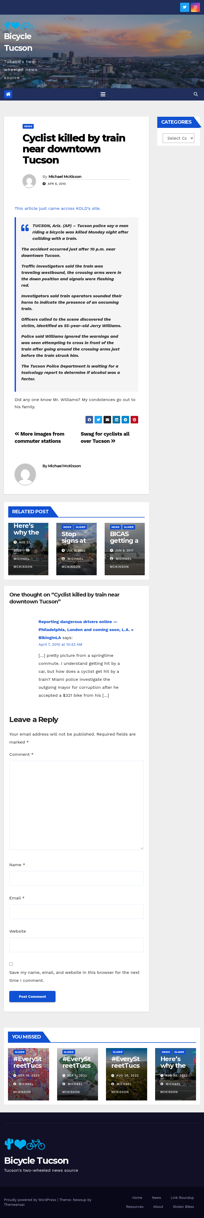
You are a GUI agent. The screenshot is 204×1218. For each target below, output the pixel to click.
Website (17, 931)
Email (17, 897)
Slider (80, 526)
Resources (134, 1207)
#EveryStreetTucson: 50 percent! (27, 1069)
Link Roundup (182, 1198)
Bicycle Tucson (36, 1160)
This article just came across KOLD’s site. (58, 208)
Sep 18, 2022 (29, 1075)
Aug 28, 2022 (127, 1075)
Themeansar (14, 1205)
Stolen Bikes (183, 1207)
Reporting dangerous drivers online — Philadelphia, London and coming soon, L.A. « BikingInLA (86, 629)
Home (137, 1198)
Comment (21, 754)
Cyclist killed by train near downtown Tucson (74, 149)
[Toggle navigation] (103, 94)
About (158, 1207)
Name (17, 864)
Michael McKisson (65, 176)
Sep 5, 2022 (77, 1075)
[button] (196, 94)
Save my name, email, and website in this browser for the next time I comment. (74, 976)
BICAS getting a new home (124, 544)
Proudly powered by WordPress (30, 1200)
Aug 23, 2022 (176, 1075)
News (28, 126)
